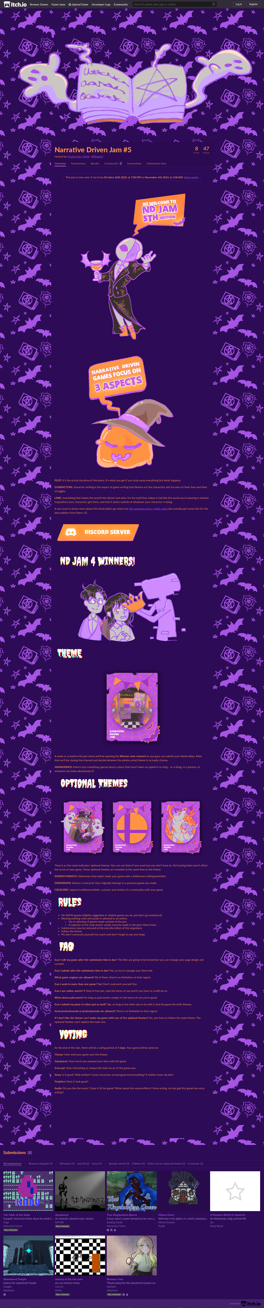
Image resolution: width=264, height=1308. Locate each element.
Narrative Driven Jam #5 (93, 149)
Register (253, 4)
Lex (211, 1222)
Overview (60, 163)
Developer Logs (101, 4)
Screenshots (134, 163)
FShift (85, 156)
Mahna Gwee (166, 1215)
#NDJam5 (97, 156)
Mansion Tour (115, 1279)
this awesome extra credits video (148, 508)
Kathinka (111, 1286)
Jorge (6, 1222)
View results (191, 177)
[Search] (213, 4)
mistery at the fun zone (69, 1279)
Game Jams (58, 4)
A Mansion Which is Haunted (227, 1215)
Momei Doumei (166, 1222)
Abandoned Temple (15, 1279)
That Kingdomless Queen (122, 1215)
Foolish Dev (74, 156)
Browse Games (39, 4)
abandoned (61, 1215)
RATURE (59, 1222)
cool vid (59, 1286)
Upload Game (78, 4)
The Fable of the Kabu (16, 1215)
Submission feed (156, 163)
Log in (239, 4)
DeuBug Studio (115, 1222)
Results (95, 163)
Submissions (78, 163)
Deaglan (7, 1286)
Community (121, 4)
